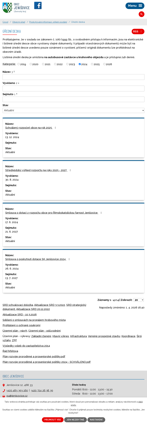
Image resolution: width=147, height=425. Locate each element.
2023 (72, 64)
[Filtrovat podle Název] (73, 77)
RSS (138, 31)
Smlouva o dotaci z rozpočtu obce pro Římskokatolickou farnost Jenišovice (54, 212)
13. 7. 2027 (11, 278)
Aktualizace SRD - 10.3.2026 (20, 314)
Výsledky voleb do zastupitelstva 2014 (26, 345)
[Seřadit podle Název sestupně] (14, 72)
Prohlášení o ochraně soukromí (21, 325)
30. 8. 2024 (12, 179)
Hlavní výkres (60, 336)
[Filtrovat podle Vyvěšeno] (73, 88)
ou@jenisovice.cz (16, 395)
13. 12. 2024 (12, 137)
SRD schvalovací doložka (18, 304)
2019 (23, 64)
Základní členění (41, 336)
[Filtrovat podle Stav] (73, 110)
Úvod (5, 22)
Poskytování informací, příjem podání (48, 22)
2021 (47, 64)
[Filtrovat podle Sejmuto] (73, 99)
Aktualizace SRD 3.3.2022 (49, 304)
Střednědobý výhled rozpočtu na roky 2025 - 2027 (38, 170)
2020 (35, 64)
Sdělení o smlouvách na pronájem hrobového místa (34, 319)
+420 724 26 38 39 (42, 390)
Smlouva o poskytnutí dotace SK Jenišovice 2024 (38, 259)
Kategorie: (9, 63)
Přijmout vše (53, 420)
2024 (84, 64)
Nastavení (96, 420)
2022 (60, 64)
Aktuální (10, 152)
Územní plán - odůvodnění (44, 330)
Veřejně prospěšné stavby (104, 336)
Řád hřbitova (10, 351)
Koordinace (128, 336)
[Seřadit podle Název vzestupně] (14, 71)
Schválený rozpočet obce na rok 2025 (31, 127)
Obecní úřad (18, 22)
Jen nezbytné (75, 420)
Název (8, 71)
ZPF (14, 340)
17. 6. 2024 (11, 222)
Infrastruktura (78, 336)
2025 (97, 64)
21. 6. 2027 (11, 231)
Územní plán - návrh (15, 330)
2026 (109, 64)
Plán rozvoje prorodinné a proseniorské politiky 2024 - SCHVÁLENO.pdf (47, 361)
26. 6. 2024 (12, 268)
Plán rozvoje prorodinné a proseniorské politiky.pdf (34, 356)
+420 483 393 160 (17, 390)
